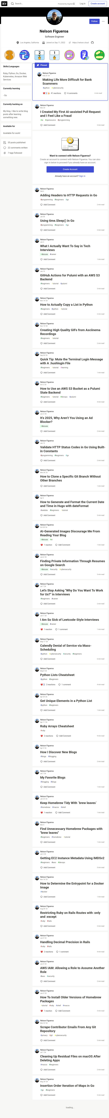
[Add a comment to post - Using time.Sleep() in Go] (48, 230)
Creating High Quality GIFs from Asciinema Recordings (70, 332)
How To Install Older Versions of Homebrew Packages (70, 999)
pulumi (63, 283)
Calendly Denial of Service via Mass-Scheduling (65, 647)
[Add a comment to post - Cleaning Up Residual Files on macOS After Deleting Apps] (48, 1070)
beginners (59, 199)
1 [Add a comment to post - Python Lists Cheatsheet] (64, 684)
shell (63, 807)
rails (49, 921)
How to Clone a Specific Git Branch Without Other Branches (70, 478)
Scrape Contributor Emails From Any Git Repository (68, 1029)
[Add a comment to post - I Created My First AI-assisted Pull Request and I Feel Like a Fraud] (48, 125)
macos (55, 807)
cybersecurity (57, 88)
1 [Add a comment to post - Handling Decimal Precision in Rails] (62, 951)
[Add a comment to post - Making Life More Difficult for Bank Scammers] (52, 93)
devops (64, 397)
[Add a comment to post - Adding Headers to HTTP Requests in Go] (48, 205)
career (53, 254)
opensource (50, 120)
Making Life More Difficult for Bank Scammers (67, 81)
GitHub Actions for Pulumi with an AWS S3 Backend (70, 277)
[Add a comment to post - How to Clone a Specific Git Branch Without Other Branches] (48, 486)
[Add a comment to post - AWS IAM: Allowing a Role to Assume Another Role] (48, 981)
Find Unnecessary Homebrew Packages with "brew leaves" (71, 831)
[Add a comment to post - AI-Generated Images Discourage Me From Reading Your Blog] (46, 545)
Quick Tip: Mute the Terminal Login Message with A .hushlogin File (71, 361)
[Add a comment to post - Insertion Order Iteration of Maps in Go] (48, 1095)
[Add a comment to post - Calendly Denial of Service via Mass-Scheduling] (48, 659)
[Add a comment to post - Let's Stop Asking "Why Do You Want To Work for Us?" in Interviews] (48, 604)
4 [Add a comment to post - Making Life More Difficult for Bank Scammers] (70, 93)
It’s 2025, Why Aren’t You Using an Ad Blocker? (66, 420)
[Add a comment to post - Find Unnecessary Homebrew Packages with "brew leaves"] (48, 842)
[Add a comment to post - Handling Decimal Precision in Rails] (47, 951)
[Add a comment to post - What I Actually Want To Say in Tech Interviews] (48, 259)
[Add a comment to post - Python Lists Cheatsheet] (48, 684)
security (53, 569)
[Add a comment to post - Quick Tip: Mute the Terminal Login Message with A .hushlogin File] (48, 373)
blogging (52, 756)
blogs (43, 756)
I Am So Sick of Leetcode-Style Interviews (69, 620)
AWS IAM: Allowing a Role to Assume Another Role (72, 970)
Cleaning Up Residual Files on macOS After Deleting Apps (70, 1058)
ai (42, 120)
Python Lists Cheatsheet (57, 675)
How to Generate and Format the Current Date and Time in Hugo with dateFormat (72, 504)
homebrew (45, 807)
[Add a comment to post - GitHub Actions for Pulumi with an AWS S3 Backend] (48, 289)
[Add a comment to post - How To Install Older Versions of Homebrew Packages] (46, 1011)
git (51, 1035)
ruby (43, 730)
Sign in (82, 176)
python (46, 88)
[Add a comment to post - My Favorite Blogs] (48, 787)
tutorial (55, 283)
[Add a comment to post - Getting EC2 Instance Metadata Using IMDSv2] (48, 867)
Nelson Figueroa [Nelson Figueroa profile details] (49, 73)
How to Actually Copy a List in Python (66, 304)
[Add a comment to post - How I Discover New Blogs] (48, 761)
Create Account (70, 169)
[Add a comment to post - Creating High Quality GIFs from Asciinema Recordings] (48, 343)
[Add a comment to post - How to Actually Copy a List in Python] (48, 314)
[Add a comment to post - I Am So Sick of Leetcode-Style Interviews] (46, 629)
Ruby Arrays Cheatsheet (57, 726)
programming (64, 120)
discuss (44, 254)
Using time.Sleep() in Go (57, 221)
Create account (98, 3)
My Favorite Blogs (52, 777)
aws (54, 862)
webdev (44, 510)
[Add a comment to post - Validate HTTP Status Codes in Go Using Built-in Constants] (48, 460)
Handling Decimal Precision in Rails (65, 942)
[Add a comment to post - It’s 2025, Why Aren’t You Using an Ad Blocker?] (48, 431)
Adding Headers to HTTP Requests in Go (68, 195)
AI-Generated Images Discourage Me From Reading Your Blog (70, 533)
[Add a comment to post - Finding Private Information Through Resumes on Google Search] (48, 574)
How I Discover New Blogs (58, 752)
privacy (44, 1035)
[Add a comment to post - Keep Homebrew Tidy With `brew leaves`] (46, 812)
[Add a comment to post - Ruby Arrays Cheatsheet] (47, 736)
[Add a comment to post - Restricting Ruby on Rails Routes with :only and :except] (48, 926)
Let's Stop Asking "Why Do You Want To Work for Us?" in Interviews (71, 592)
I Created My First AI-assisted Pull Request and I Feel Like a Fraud (70, 114)
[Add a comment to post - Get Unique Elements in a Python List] (48, 710)
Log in (82, 3)
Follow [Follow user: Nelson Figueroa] (94, 21)
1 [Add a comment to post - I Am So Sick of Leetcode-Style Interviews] (61, 629)
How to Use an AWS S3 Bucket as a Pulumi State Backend (70, 390)
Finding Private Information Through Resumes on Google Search (72, 563)
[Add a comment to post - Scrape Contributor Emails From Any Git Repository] (48, 1040)
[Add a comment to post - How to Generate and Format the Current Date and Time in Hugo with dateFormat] (48, 515)
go (67, 199)
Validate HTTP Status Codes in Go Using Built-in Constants (72, 449)
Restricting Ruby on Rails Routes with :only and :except (70, 915)
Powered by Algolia (66, 4)
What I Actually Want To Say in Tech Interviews (65, 248)
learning (64, 367)
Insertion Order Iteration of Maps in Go (67, 1086)
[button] (9, 55)
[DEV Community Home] (4, 3)
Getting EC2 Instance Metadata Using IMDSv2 (72, 858)
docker (44, 891)
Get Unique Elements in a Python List (66, 701)
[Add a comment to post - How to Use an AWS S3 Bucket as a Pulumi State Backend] (48, 402)
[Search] (12, 3)
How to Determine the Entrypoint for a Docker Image (72, 885)
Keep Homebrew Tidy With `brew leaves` (68, 803)
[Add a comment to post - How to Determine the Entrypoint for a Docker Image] (48, 897)
